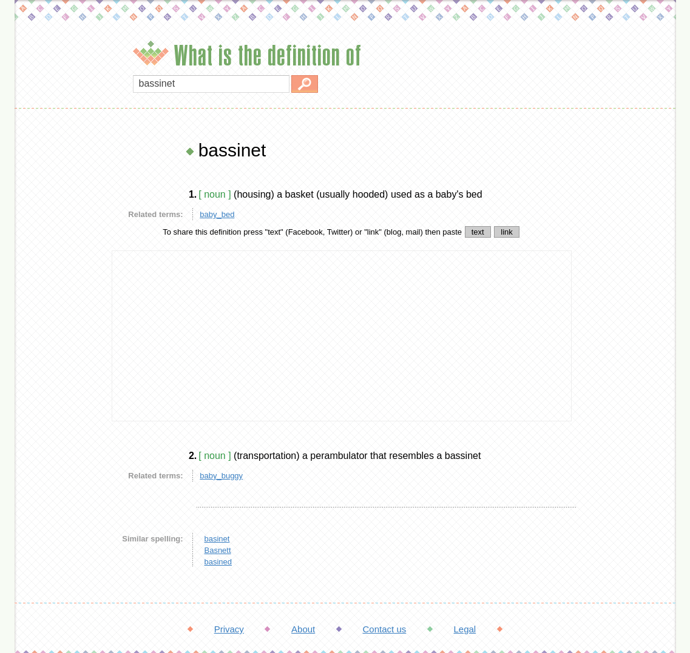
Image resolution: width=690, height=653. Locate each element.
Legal (464, 629)
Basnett (217, 550)
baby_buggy (221, 475)
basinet (216, 538)
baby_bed (217, 214)
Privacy (229, 629)
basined (218, 561)
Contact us (385, 629)
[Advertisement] (60, 321)
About (303, 629)
